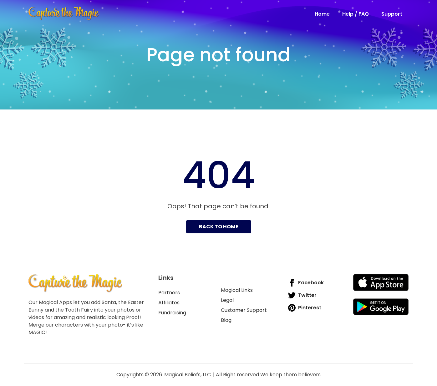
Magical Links (237, 290)
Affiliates (169, 302)
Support (391, 14)
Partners (169, 292)
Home (322, 14)
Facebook (306, 283)
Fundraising (172, 312)
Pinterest (304, 308)
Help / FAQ (355, 14)
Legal (227, 300)
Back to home (218, 226)
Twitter (302, 295)
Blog (226, 320)
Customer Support (244, 310)
